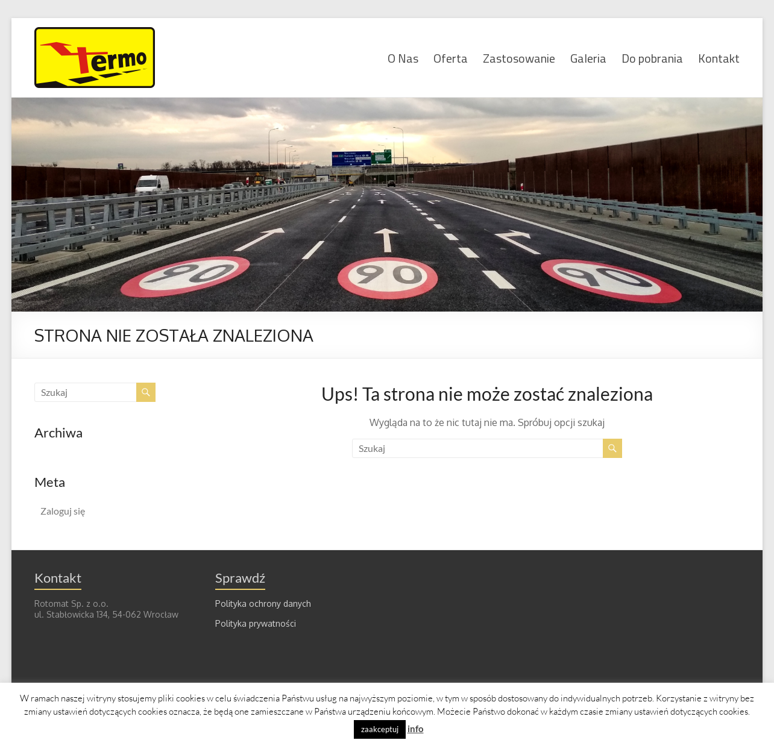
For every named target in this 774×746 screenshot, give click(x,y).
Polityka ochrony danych (263, 603)
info (415, 728)
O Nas (403, 57)
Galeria (588, 57)
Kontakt (719, 57)
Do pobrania (652, 57)
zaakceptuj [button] (379, 729)
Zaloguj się (62, 510)
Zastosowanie (519, 57)
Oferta (450, 57)
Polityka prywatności (255, 623)
